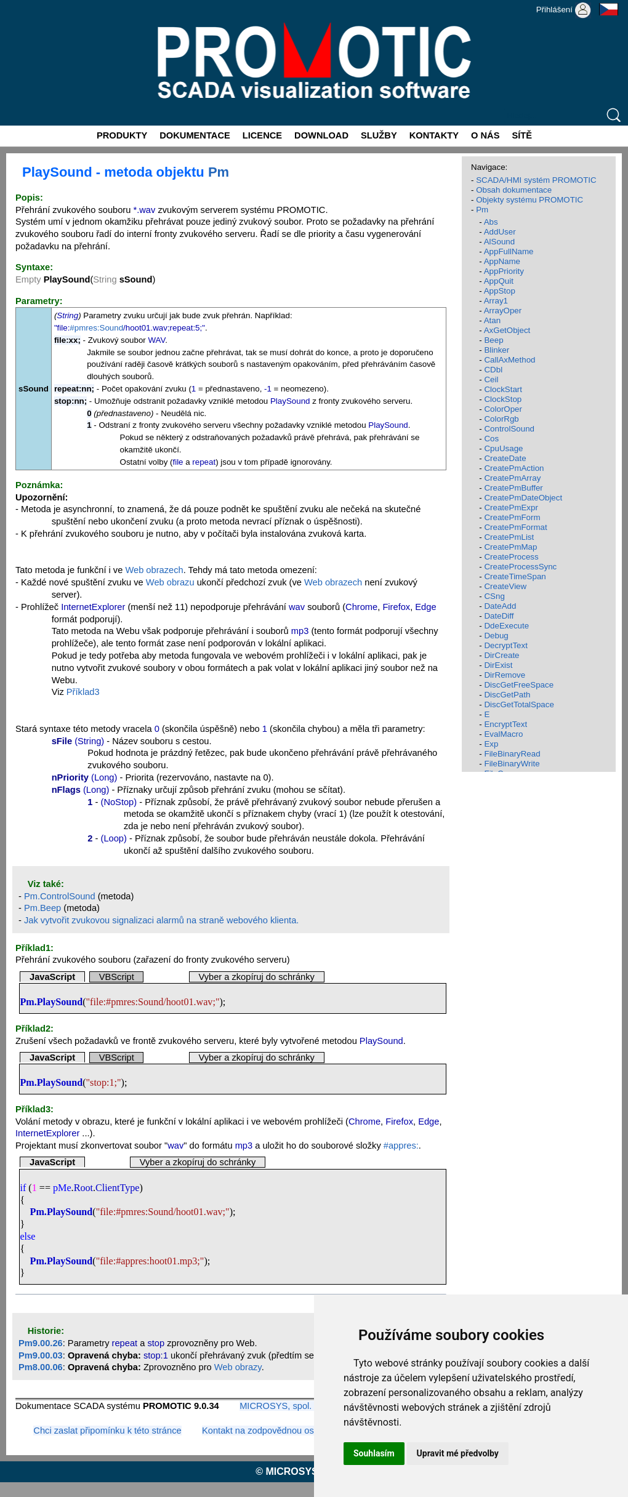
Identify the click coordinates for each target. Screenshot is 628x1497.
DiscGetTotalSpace (519, 704)
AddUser (500, 231)
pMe (62, 1187)
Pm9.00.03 (40, 1355)
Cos (491, 438)
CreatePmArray (512, 478)
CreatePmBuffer (513, 487)
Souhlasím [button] (374, 1453)
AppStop (499, 290)
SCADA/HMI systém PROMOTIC (536, 180)
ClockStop (502, 399)
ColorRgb (501, 418)
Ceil (491, 379)
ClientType (117, 1187)
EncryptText (505, 724)
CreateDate (505, 458)
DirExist (498, 665)
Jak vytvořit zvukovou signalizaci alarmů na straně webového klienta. (161, 920)
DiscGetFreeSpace (519, 684)
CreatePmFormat (515, 527)
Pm (218, 172)
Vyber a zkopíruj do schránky (256, 977)
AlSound (499, 241)
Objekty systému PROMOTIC (529, 199)
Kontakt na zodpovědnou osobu (265, 1430)
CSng (494, 596)
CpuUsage (503, 448)
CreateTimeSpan (514, 576)
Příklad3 (83, 692)
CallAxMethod (509, 359)
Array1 (496, 300)
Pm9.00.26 (40, 1343)
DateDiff (498, 615)
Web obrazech (154, 570)
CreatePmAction (514, 468)
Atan (492, 320)
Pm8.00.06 (40, 1367)
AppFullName (509, 251)
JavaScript (52, 977)
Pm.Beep (42, 908)
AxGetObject (507, 330)
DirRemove (504, 675)
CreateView (505, 586)
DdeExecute (506, 625)
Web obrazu (170, 582)
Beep (493, 340)
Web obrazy (238, 1367)
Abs (491, 222)
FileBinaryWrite (511, 763)
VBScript (116, 977)
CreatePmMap (510, 547)
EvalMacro (503, 734)
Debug (496, 635)
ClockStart (502, 389)
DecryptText (505, 645)
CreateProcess (511, 556)
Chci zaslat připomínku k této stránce (107, 1430)
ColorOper (502, 409)
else (27, 1236)
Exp (491, 743)
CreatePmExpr (510, 507)
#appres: (401, 1145)
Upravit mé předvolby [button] (458, 1453)
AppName (502, 261)
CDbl (493, 369)
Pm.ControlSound (59, 896)
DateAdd (500, 606)
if (23, 1187)
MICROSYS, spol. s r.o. (287, 1406)
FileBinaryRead (512, 753)
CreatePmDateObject (523, 497)
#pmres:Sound (96, 327)
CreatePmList (509, 537)
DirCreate (501, 655)
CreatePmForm (512, 517)
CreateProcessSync (520, 566)
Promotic (22, 4)
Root (83, 1187)
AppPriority (504, 271)
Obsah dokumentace (514, 190)
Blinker (496, 350)
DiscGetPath (507, 694)
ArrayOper (502, 310)
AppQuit (498, 281)
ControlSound (509, 428)
